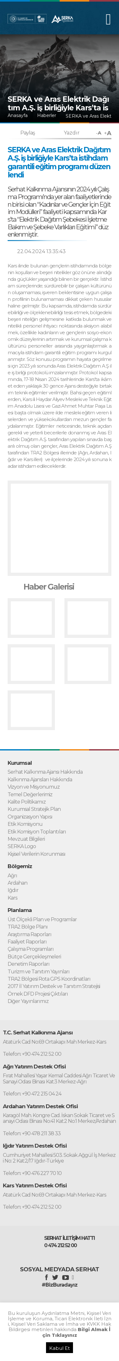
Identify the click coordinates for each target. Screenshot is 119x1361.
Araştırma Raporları (29, 934)
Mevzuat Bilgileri (26, 839)
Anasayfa (18, 115)
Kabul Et (59, 1348)
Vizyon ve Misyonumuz (34, 787)
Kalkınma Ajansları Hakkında (40, 780)
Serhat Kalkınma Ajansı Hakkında (45, 772)
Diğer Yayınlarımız (28, 1001)
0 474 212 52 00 (60, 1245)
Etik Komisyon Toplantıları (37, 832)
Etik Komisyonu (25, 824)
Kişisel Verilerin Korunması (36, 854)
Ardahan (17, 883)
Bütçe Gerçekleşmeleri (34, 957)
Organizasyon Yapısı (30, 817)
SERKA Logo (22, 846)
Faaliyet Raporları (27, 942)
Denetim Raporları (29, 964)
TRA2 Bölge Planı (28, 927)
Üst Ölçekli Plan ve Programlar (42, 919)
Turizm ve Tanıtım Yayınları (38, 972)
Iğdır (13, 890)
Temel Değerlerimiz (30, 795)
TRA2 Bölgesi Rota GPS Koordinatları (49, 979)
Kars (12, 898)
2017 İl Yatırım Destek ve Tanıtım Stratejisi (54, 986)
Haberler (46, 115)
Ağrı (12, 876)
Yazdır (72, 133)
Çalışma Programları (31, 949)
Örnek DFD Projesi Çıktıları (38, 994)
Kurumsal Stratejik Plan (34, 809)
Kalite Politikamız (27, 802)
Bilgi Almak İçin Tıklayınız (76, 1332)
